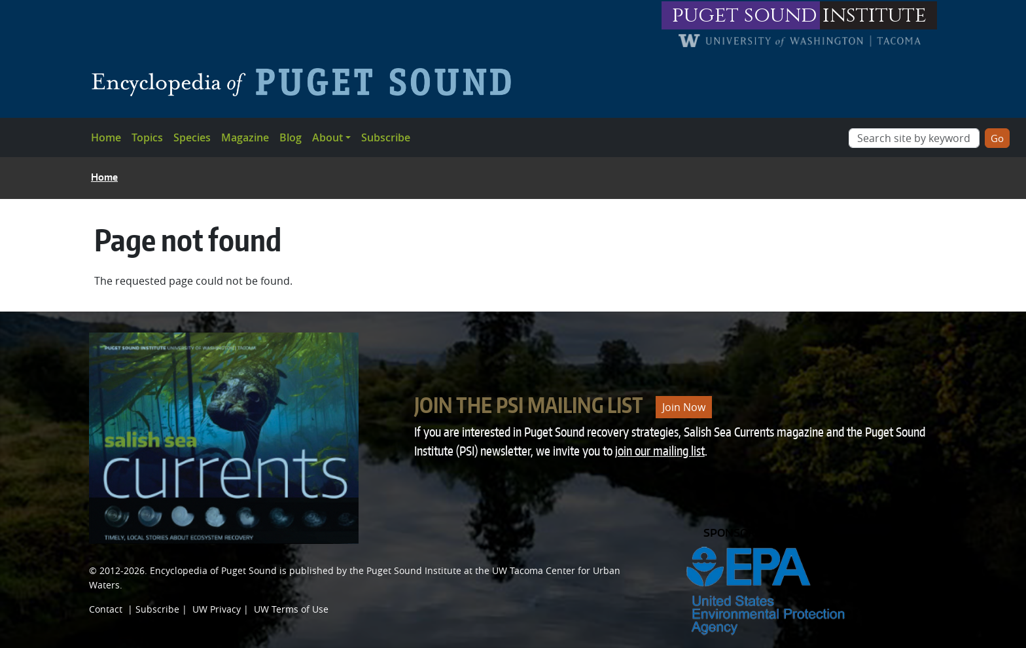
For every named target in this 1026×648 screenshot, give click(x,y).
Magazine (245, 137)
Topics (147, 137)
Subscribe (385, 137)
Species (192, 137)
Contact (105, 609)
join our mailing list (660, 450)
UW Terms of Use (291, 609)
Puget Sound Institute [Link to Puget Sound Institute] (413, 570)
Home (106, 137)
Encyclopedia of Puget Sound (213, 570)
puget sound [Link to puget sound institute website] (744, 15)
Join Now (683, 407)
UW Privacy (216, 609)
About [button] (327, 137)
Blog (290, 137)
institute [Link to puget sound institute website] (875, 15)
